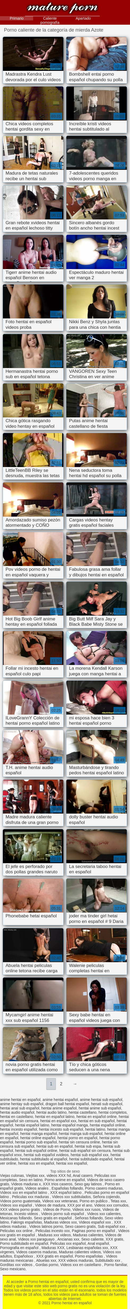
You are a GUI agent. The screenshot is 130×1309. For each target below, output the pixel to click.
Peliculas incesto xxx (53, 1231)
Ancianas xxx (68, 1239)
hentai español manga (69, 1125)
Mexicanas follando (16, 1218)
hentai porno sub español (36, 1142)
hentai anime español (59, 1108)
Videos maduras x (26, 1184)
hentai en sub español (96, 1121)
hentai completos (112, 1112)
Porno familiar (115, 1265)
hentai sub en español (54, 1146)
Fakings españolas (26, 1222)
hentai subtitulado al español (43, 1159)
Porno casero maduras (104, 1188)
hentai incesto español (18, 1129)
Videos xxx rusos (86, 1209)
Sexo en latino (31, 1180)
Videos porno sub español (63, 1214)
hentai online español (37, 1138)
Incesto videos (26, 1214)
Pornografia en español (20, 1248)
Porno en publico (94, 1201)
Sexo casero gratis (80, 1226)
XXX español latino (66, 1192)
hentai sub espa (88, 1146)
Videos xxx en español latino (24, 1192)
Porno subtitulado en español (24, 1243)
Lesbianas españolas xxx (87, 1248)
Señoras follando (89, 1218)
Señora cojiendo (106, 1197)
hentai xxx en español (36, 1163)
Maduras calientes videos (80, 1252)
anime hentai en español (20, 1100)
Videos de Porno (56, 1209)
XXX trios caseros (57, 1184)
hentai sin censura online (79, 1142)
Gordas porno (47, 1265)
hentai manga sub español (80, 1133)
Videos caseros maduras (36, 1252)
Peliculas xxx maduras (31, 1197)
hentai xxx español (71, 1163)
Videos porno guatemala (20, 1201)
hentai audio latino (51, 1112)
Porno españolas (89, 1256)
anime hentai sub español (101, 1100)
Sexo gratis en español (53, 1218)
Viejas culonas (12, 1175)
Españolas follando (67, 1188)
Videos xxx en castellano (81, 1265)
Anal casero (82, 1175)
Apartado (83, 18)
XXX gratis (114, 1239)
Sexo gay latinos (89, 1184)
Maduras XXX (52, 1248)
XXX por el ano (79, 1205)
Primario (17, 18)
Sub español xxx (112, 1226)
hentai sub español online (36, 1150)
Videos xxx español (16, 1205)
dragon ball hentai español (67, 1104)
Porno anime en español (65, 1180)
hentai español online (107, 1125)
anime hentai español (60, 1100)
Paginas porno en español (94, 1231)
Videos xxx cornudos (111, 1205)
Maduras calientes (88, 1235)
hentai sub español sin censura (84, 1150)
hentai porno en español (77, 1138)
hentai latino (95, 1129)
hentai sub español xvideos (46, 1155)
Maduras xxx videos (54, 1235)
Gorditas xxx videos (16, 1265)
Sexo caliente (92, 1239)
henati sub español (106, 1104)
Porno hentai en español (62, 8)
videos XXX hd (58, 1175)
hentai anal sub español (19, 1108)
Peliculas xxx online (16, 1231)
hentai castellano (82, 1112)
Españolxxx (24, 1256)
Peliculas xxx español (68, 1243)
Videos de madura (50, 1205)
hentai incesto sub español (61, 1129)
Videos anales (37, 1188)
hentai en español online (96, 1116)
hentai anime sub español (100, 1108)
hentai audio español (17, 1112)
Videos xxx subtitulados (71, 1197)
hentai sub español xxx (89, 1155)
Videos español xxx (95, 1222)
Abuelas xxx (46, 1260)
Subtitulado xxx (108, 1260)
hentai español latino (32, 1125)
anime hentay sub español (21, 1104)
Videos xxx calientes (104, 1214)
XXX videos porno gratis (20, 1209)
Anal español (98, 1243)
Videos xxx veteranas (59, 1201)
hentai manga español (38, 1133)
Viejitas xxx (35, 1175)
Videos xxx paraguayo (36, 1239)
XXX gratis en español (54, 1256)
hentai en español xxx (58, 1121)
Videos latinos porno (46, 1226)
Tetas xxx (118, 1201)
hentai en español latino (54, 1116)
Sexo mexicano (12, 1269)
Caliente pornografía (49, 20)
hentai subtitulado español (90, 1159)
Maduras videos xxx (60, 1222)
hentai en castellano (16, 1116)
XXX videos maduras (75, 1260)
